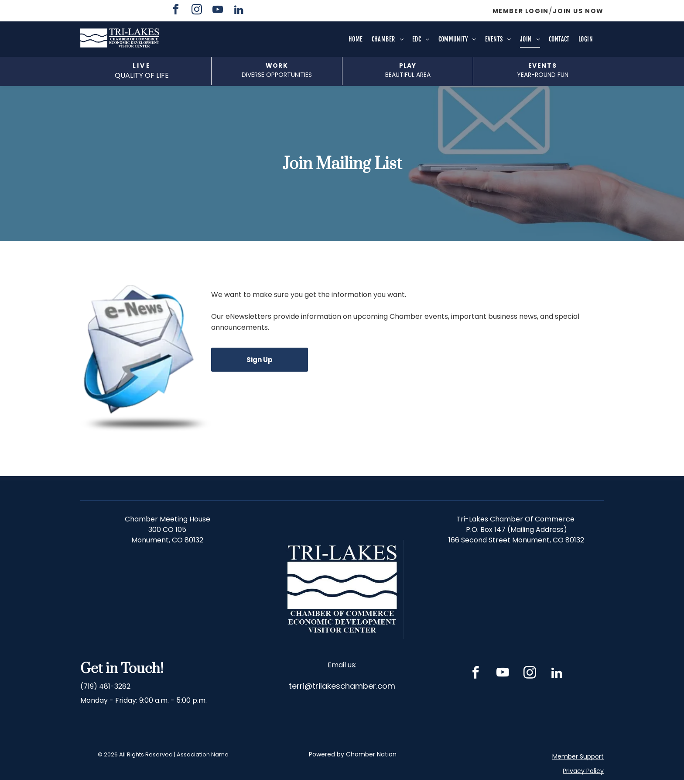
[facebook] (175, 10)
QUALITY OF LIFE (142, 75)
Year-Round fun (542, 74)
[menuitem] (355, 39)
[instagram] (196, 10)
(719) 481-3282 (105, 686)
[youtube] (217, 10)
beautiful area (408, 74)
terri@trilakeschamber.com (342, 685)
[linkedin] (238, 10)
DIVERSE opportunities (277, 74)
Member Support (578, 756)
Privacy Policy (583, 770)
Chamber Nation (371, 754)
